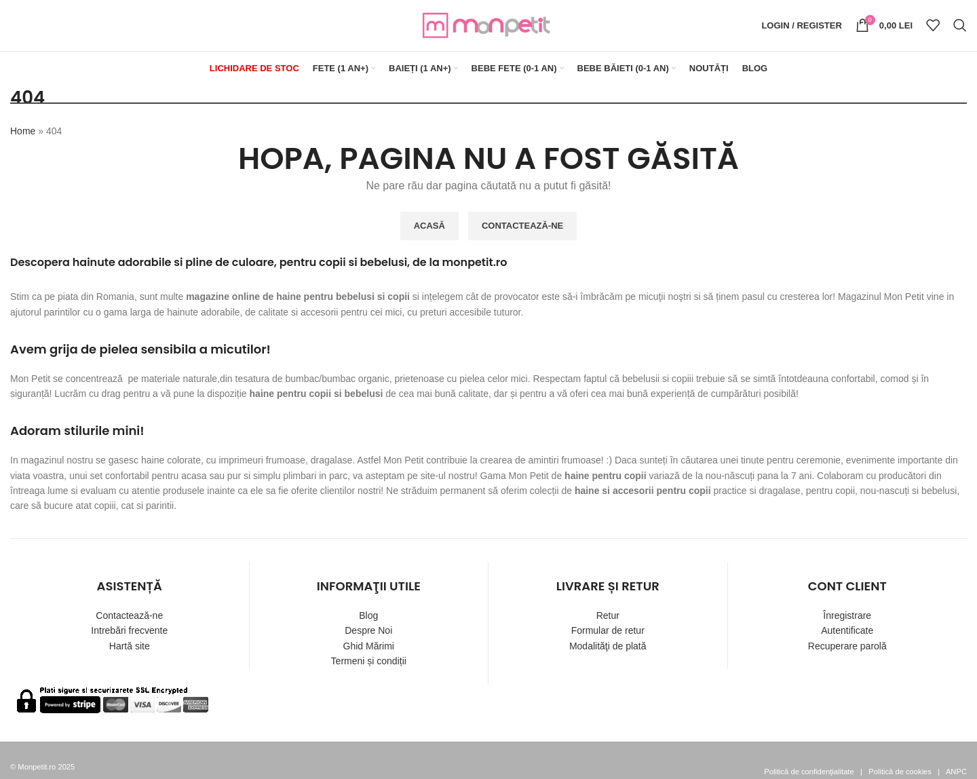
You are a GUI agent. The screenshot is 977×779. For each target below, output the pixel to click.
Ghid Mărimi (368, 646)
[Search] (960, 25)
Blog (368, 615)
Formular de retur (608, 630)
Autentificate (847, 630)
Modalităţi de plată (608, 646)
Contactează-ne (129, 615)
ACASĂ (429, 226)
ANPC (956, 771)
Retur (607, 615)
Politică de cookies (900, 771)
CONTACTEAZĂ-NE (522, 226)
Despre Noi (368, 630)
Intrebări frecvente (129, 630)
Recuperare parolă (847, 646)
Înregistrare (847, 615)
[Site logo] (488, 24)
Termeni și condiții (368, 661)
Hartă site (129, 646)
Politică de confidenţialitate (809, 771)
